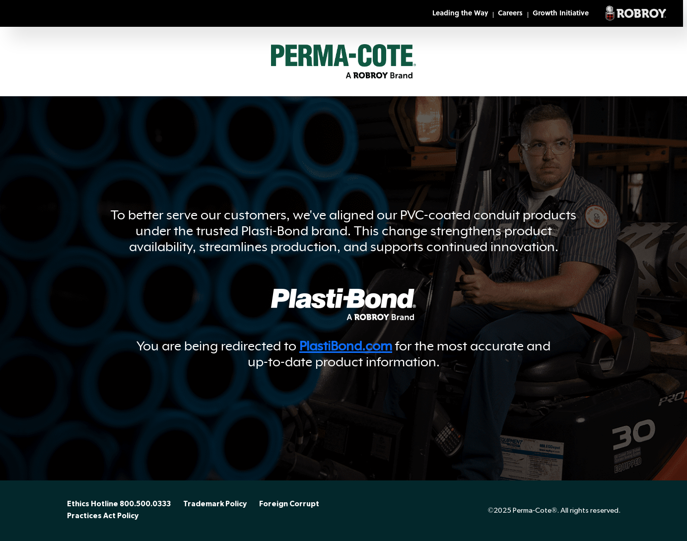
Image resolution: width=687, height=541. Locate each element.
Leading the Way (460, 13)
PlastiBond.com (345, 346)
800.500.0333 (145, 504)
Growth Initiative (561, 13)
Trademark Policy (215, 504)
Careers (510, 13)
